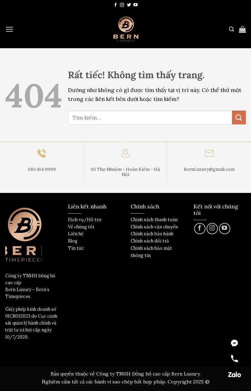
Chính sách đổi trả (150, 241)
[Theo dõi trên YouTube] (135, 5)
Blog (73, 241)
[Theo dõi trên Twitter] (129, 5)
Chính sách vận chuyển (154, 227)
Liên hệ (75, 234)
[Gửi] (239, 117)
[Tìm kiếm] (231, 29)
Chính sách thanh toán (154, 220)
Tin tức (76, 248)
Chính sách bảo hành (152, 234)
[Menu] (9, 29)
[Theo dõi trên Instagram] (122, 5)
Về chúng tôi (81, 227)
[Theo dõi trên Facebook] (115, 5)
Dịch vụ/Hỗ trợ (84, 220)
